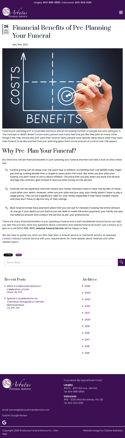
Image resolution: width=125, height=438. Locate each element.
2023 (87, 299)
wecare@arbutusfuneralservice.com (29, 409)
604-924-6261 (83, 2)
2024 (87, 292)
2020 (87, 319)
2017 (87, 339)
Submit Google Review (14, 415)
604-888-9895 (51, 2)
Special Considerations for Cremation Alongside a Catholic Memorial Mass (25, 302)
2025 (87, 286)
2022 (87, 306)
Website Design (91, 430)
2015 (87, 353)
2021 (87, 312)
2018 (87, 333)
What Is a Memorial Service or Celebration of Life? (24, 287)
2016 (87, 346)
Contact (7, 238)
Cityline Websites (113, 430)
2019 (87, 326)
